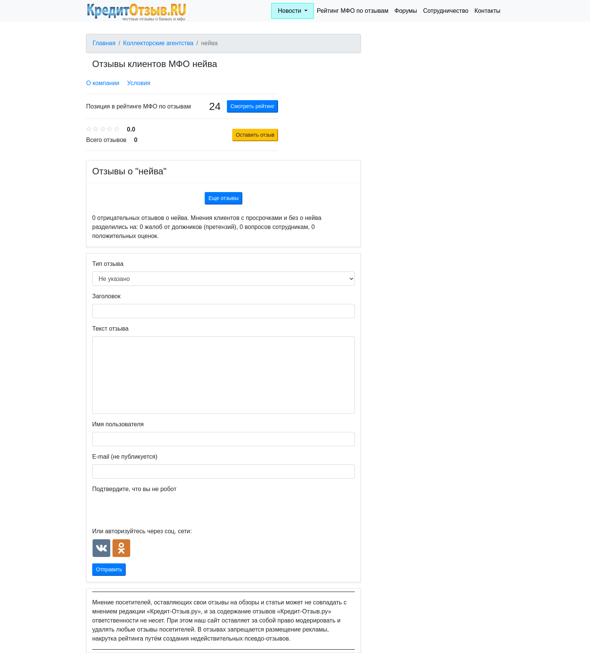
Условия (139, 83)
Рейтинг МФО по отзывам (352, 11)
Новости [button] (290, 11)
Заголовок (106, 296)
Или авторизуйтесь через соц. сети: (142, 531)
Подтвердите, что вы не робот (134, 489)
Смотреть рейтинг (253, 106)
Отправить (109, 569)
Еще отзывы (223, 198)
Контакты (487, 11)
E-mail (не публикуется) (124, 456)
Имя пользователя (118, 424)
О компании (102, 83)
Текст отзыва (110, 328)
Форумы (405, 11)
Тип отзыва (107, 264)
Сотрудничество (445, 11)
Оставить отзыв (255, 135)
